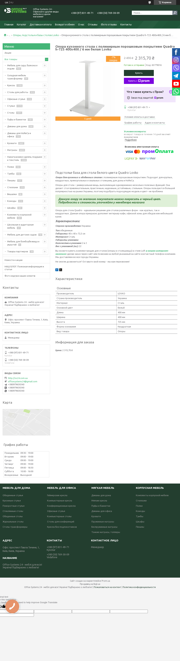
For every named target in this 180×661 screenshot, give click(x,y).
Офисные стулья (16, 99)
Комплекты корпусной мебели (19, 216)
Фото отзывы (109, 24)
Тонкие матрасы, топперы (105, 532)
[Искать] (174, 13)
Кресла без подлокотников (62, 527)
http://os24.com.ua (18, 378)
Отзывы (92, 24)
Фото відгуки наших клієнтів (20, 276)
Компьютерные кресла (59, 500)
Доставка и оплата (41, 24)
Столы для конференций (60, 521)
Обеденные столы (13, 516)
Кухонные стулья (12, 500)
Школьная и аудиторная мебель (20, 226)
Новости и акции (13, 260)
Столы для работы (17, 92)
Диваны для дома (17, 126)
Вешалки (12, 194)
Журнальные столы (13, 521)
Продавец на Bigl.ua (90, 584)
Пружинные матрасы (102, 521)
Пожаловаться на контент (107, 587)
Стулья (11, 106)
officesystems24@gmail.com (22, 381)
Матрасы (12, 150)
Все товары (11, 59)
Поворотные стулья (13, 506)
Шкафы (11, 208)
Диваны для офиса (101, 511)
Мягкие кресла (99, 500)
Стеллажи (12, 187)
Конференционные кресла (61, 506)
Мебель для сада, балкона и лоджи (22, 67)
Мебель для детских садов (22, 234)
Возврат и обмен (65, 24)
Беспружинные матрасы (104, 527)
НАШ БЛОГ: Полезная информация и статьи (24, 267)
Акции (8, 53)
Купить (139, 73)
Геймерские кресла (57, 495)
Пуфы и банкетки (16, 119)
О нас (81, 24)
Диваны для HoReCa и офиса (19, 135)
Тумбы (11, 173)
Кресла (11, 85)
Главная (8, 24)
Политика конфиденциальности (139, 587)
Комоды (11, 201)
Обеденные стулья (13, 495)
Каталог (21, 24)
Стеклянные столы (13, 511)
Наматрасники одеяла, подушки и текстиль (24, 158)
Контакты (126, 24)
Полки (10, 167)
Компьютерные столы (59, 516)
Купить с (139, 81)
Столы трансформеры (15, 527)
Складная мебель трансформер (16, 77)
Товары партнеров (17, 251)
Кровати (12, 143)
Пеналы (11, 180)
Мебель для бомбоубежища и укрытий (23, 243)
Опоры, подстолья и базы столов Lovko (36, 35)
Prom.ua (106, 581)
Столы (10, 112)
